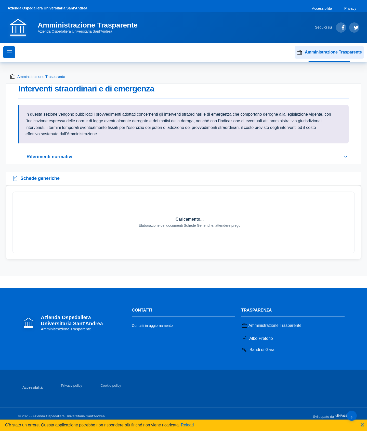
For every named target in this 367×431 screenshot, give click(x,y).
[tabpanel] (183, 222)
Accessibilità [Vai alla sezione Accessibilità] (322, 8)
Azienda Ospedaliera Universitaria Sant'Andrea (47, 8)
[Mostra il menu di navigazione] (9, 52)
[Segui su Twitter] (354, 27)
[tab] (36, 178)
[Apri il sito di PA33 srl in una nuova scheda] (342, 416)
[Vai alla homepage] (76, 27)
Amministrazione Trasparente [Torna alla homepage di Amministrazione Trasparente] (37, 77)
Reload (187, 425)
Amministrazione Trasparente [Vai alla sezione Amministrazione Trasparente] (271, 325)
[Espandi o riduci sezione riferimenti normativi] (183, 157)
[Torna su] (352, 416)
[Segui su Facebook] (341, 27)
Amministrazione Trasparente (329, 52)
